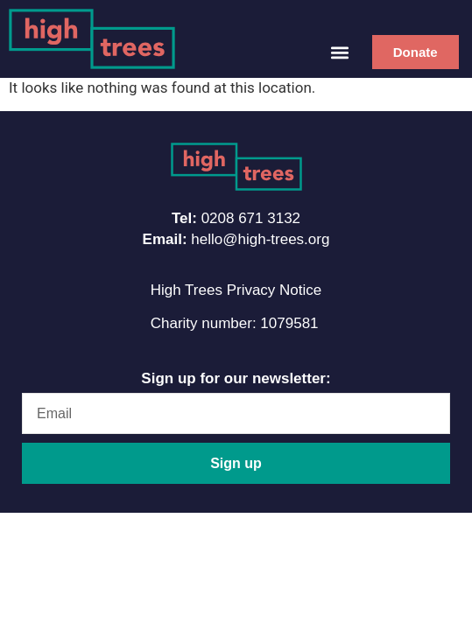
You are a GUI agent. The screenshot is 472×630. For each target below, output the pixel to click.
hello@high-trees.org (260, 239)
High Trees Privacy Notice (236, 290)
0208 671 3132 (250, 218)
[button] (340, 52)
